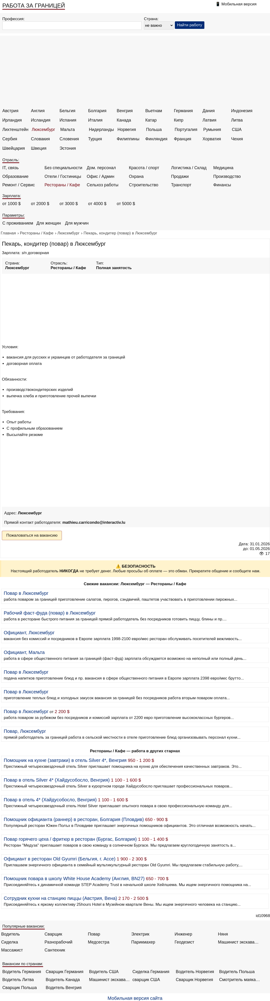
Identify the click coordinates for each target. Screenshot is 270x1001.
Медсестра (98, 942)
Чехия (237, 139)
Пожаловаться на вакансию (31, 535)
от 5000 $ (126, 203)
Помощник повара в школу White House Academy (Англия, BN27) (74, 878)
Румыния (212, 129)
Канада (124, 120)
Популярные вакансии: (23, 926)
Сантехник (55, 950)
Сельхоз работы (102, 185)
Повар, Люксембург (25, 731)
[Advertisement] (135, 73)
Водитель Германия (21, 971)
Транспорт (181, 185)
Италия (95, 120)
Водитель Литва (18, 979)
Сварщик (53, 934)
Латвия (209, 120)
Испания (68, 120)
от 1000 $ (11, 203)
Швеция (38, 148)
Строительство (143, 185)
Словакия (40, 139)
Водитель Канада (63, 979)
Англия (38, 110)
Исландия (40, 120)
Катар (151, 120)
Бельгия (67, 110)
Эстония (68, 148)
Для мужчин (76, 223)
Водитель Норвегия (195, 971)
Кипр (178, 120)
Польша (154, 129)
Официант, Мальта (24, 652)
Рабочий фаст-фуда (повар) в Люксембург (50, 612)
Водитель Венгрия (64, 987)
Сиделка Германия (150, 971)
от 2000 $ (40, 203)
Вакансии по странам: (22, 964)
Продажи (180, 176)
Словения (69, 139)
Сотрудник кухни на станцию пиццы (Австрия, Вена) (60, 898)
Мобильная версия (239, 4)
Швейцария (13, 148)
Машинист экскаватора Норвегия (109, 979)
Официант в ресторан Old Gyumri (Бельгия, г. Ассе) (60, 858)
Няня (223, 934)
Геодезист (184, 942)
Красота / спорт (144, 167)
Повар (94, 934)
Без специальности (63, 167)
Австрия (10, 110)
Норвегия (126, 129)
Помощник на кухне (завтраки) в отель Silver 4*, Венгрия (65, 760)
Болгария (97, 110)
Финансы (222, 185)
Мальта (67, 129)
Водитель (10, 934)
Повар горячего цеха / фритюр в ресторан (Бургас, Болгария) (70, 839)
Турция (95, 139)
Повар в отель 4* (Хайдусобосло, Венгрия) (50, 799)
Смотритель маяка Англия (239, 979)
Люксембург (43, 129)
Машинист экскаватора (238, 942)
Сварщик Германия (64, 971)
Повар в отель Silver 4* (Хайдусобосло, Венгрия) (57, 780)
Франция (182, 139)
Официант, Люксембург (29, 632)
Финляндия (156, 139)
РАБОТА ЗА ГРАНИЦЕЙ (33, 5)
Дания (208, 110)
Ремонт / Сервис (18, 185)
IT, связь (10, 167)
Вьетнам (153, 110)
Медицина (223, 167)
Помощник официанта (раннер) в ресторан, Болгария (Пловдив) (74, 819)
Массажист (12, 950)
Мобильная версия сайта (135, 998)
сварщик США (146, 979)
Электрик (140, 934)
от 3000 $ (69, 203)
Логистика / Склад (188, 167)
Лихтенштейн (15, 129)
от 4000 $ (97, 203)
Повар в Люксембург (26, 593)
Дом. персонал (101, 167)
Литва (237, 120)
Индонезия (241, 110)
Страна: (151, 19)
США (237, 129)
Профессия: (13, 19)
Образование (15, 176)
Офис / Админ (100, 176)
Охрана (136, 176)
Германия (183, 110)
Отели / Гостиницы (63, 176)
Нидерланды (101, 129)
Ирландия (12, 120)
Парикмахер (143, 942)
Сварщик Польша (19, 987)
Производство (227, 176)
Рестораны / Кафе (62, 185)
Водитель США (104, 971)
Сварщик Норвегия (194, 979)
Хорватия (211, 139)
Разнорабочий (58, 942)
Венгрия (125, 110)
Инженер (183, 934)
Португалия (186, 129)
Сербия (9, 139)
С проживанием (17, 223)
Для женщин (48, 223)
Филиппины (128, 139)
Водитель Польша (237, 971)
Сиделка (9, 942)
